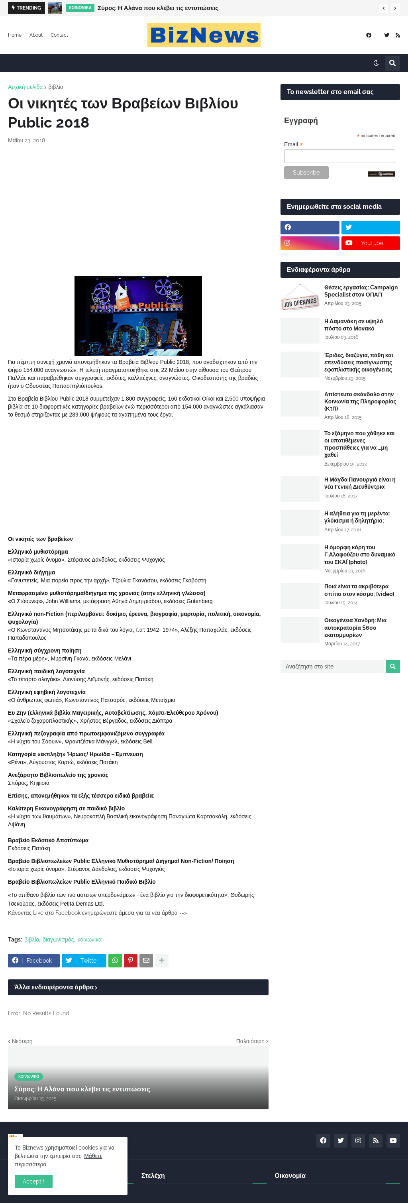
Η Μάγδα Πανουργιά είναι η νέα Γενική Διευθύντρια (360, 483)
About (36, 35)
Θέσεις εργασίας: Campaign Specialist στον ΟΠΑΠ (361, 291)
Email (293, 144)
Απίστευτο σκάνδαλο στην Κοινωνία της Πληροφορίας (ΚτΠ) (360, 401)
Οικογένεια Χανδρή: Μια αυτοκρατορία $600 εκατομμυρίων (355, 627)
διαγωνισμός (58, 939)
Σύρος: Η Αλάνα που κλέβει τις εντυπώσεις (158, 8)
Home (15, 35)
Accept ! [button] (34, 1181)
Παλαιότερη (250, 1041)
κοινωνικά (89, 939)
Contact (59, 35)
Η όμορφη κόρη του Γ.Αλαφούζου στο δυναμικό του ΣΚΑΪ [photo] (359, 554)
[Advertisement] (138, 210)
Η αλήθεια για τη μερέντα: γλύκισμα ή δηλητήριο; (357, 517)
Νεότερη (22, 1041)
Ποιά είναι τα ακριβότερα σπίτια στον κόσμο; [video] (359, 590)
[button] (383, 8)
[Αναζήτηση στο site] (332, 666)
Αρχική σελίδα (25, 87)
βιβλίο (55, 87)
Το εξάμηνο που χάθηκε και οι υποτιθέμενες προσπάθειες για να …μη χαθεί (359, 444)
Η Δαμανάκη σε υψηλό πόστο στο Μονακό (353, 325)
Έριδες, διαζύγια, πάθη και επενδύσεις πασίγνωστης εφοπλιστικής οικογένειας (358, 362)
